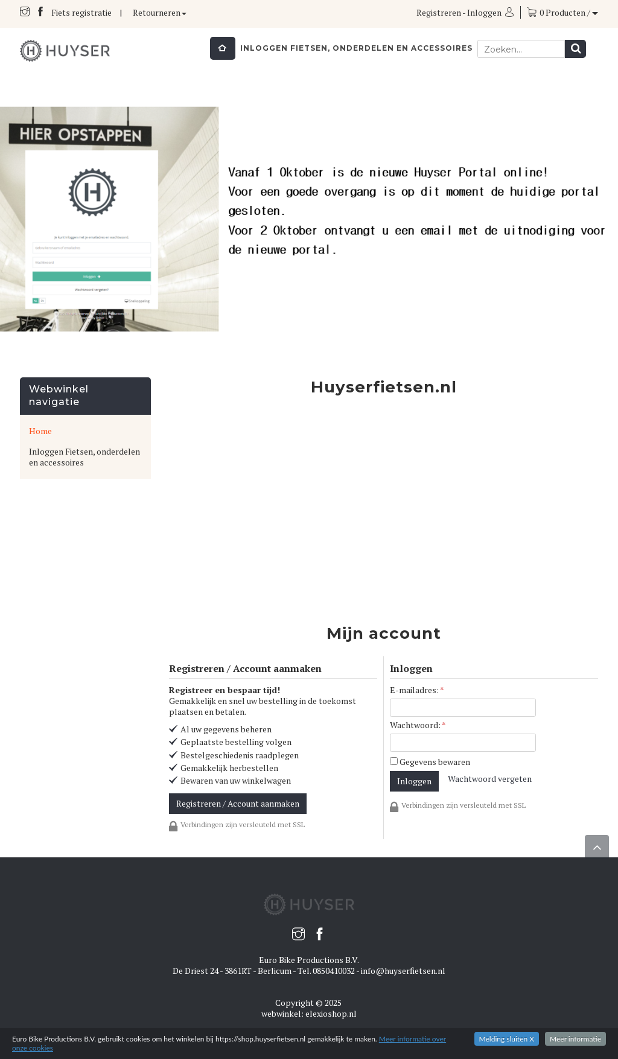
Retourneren (159, 12)
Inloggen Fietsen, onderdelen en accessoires (356, 48)
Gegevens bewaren (430, 761)
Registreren (438, 12)
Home (40, 431)
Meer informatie (575, 1038)
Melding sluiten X (507, 1038)
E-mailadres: (417, 690)
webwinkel (281, 1013)
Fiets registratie (81, 12)
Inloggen (484, 12)
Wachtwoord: (418, 725)
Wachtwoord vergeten (490, 778)
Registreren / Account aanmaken (237, 803)
